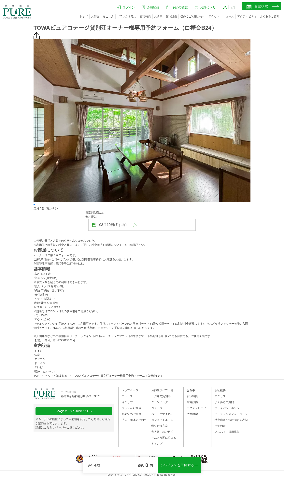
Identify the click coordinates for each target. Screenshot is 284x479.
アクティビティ (247, 16)
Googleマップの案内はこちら (74, 411)
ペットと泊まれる (56, 375)
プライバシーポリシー (228, 408)
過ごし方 (108, 16)
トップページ (130, 390)
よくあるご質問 (269, 16)
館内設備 (171, 16)
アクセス (214, 16)
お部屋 (95, 16)
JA (225, 7)
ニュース (228, 16)
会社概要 (220, 390)
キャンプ (156, 443)
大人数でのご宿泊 (162, 431)
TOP (36, 375)
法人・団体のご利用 (134, 419)
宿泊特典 (145, 16)
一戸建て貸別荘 (161, 396)
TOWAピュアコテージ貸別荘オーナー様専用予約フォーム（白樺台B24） (118, 375)
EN (233, 7)
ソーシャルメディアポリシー (232, 414)
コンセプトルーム (162, 419)
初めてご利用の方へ (192, 16)
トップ (83, 16)
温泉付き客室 (159, 425)
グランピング (159, 402)
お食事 (158, 16)
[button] (34, 204)
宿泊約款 (220, 425)
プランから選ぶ (126, 16)
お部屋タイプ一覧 (162, 390)
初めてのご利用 (131, 414)
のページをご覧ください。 (61, 427)
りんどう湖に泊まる (163, 437)
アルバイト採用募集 (227, 431)
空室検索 (192, 414)
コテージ (156, 408)
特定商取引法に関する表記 (231, 419)
